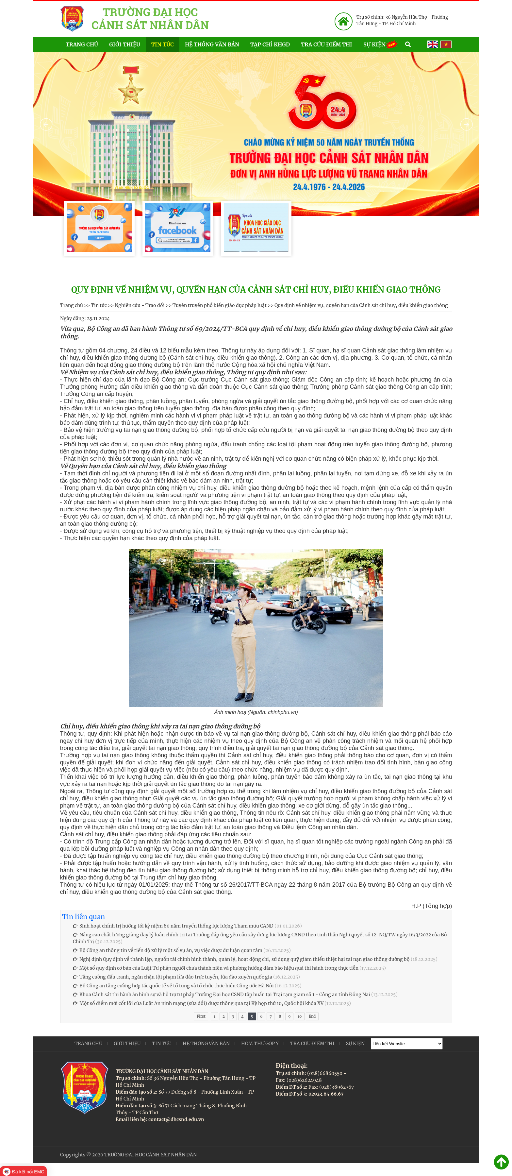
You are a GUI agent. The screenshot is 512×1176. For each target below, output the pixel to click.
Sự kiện (381, 44)
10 (300, 1016)
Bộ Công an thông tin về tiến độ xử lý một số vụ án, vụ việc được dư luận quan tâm (167, 950)
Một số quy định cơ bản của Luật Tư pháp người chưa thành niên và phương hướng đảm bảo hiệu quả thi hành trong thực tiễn (215, 968)
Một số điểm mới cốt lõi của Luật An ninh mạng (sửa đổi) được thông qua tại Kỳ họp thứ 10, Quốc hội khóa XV (198, 1003)
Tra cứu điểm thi (326, 44)
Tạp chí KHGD (270, 44)
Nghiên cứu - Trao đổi (140, 305)
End (312, 1016)
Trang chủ (82, 44)
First (201, 1016)
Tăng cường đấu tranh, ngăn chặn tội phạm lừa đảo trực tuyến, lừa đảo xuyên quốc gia (172, 977)
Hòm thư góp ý (260, 1044)
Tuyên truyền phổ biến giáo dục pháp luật (220, 305)
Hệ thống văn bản (212, 44)
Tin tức (162, 44)
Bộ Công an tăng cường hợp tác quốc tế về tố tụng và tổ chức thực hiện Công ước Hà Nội (173, 986)
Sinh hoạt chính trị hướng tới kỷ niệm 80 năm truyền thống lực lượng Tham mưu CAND (173, 926)
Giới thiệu (124, 44)
